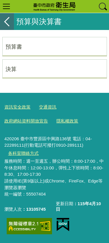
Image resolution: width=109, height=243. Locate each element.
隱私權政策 (67, 120)
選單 (6, 6)
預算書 (14, 46)
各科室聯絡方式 (23, 153)
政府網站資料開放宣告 (26, 120)
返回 (7, 21)
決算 (11, 69)
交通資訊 (47, 106)
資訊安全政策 (17, 106)
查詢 (102, 6)
